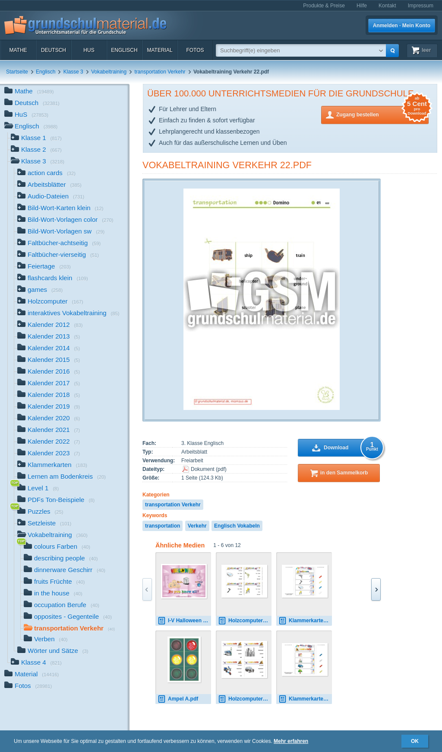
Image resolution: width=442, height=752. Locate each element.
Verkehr (197, 526)
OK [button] (415, 741)
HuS (88, 50)
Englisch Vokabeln (237, 526)
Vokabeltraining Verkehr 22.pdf (227, 165)
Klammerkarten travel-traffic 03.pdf (305, 699)
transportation (162, 526)
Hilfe (362, 6)
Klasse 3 (73, 72)
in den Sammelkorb (344, 473)
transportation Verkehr (160, 72)
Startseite (17, 72)
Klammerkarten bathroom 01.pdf (305, 621)
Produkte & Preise (324, 6)
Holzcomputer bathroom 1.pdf (245, 621)
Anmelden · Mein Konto (401, 25)
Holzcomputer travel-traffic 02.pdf (245, 699)
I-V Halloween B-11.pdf (184, 621)
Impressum (420, 6)
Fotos (195, 50)
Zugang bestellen (382, 114)
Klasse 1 (36, 138)
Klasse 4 (36, 663)
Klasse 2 (36, 150)
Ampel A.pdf (178, 699)
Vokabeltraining (108, 72)
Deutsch (53, 50)
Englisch (124, 50)
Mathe (18, 50)
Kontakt (387, 6)
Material (159, 50)
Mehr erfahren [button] (291, 741)
